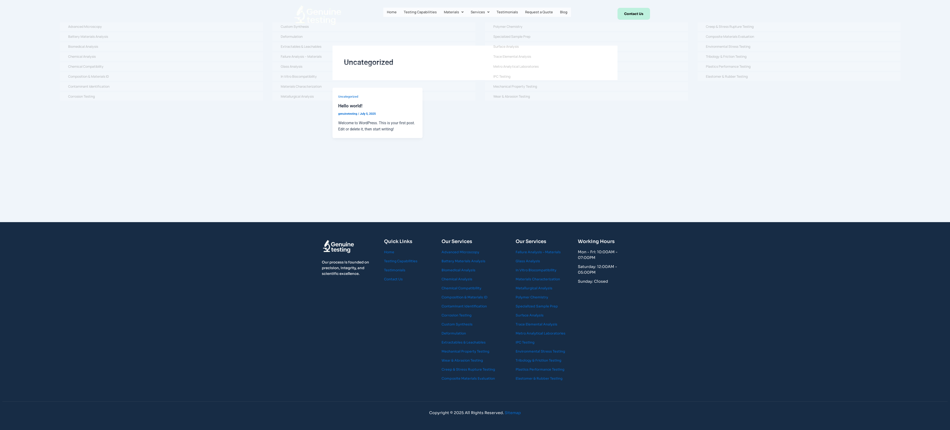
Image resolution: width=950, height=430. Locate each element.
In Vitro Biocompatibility (536, 270)
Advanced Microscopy (460, 252)
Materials (453, 13)
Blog (568, 13)
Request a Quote (542, 13)
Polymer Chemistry (532, 297)
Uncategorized (349, 96)
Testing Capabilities (417, 13)
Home (387, 13)
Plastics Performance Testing (540, 369)
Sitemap (513, 412)
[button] (453, 13)
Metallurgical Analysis (534, 288)
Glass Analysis (528, 261)
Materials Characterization (538, 279)
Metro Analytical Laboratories (540, 333)
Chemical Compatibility (461, 288)
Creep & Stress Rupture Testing (468, 369)
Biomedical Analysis (458, 270)
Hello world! (350, 106)
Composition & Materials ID (464, 297)
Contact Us (393, 279)
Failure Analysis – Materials (538, 252)
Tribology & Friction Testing (538, 360)
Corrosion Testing (456, 315)
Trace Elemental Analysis (536, 324)
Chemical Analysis (457, 279)
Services (480, 13)
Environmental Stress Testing (540, 351)
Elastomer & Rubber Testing (539, 378)
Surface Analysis (530, 315)
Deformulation (454, 333)
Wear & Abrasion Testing (462, 360)
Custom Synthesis (457, 324)
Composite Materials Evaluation (468, 378)
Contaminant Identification (464, 306)
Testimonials (508, 13)
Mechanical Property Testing (465, 351)
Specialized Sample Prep (537, 306)
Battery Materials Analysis (463, 261)
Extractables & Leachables (464, 342)
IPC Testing (525, 342)
